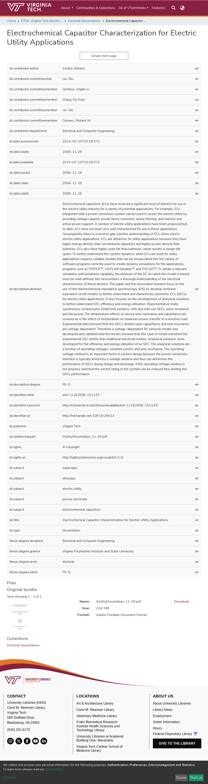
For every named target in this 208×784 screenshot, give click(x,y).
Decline (181, 778)
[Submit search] (173, 7)
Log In (193, 8)
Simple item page (104, 56)
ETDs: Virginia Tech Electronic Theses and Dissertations (42, 21)
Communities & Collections (96, 8)
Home (11, 21)
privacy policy (54, 769)
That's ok (196, 778)
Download (181, 601)
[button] (182, 7)
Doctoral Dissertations (84, 21)
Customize (9, 778)
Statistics (158, 8)
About (66, 8)
